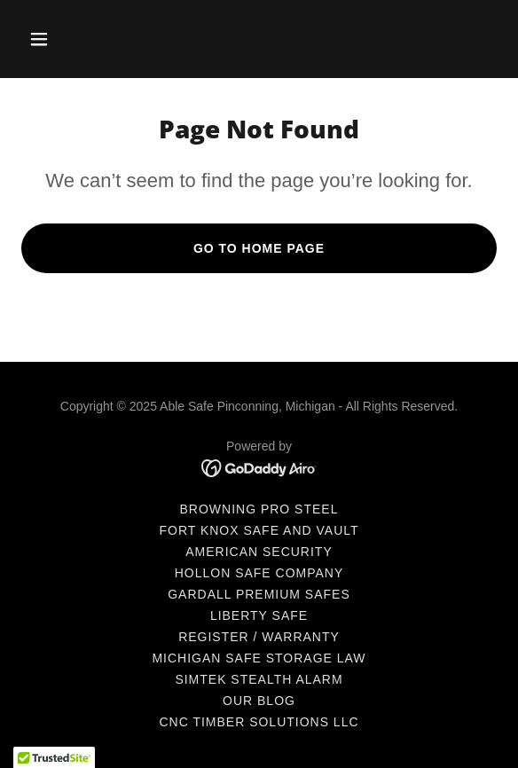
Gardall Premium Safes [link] (259, 594)
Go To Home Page (259, 248)
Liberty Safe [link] (259, 615)
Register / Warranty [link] (259, 637)
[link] (259, 466)
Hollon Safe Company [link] (259, 573)
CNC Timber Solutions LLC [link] (258, 722)
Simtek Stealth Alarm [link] (258, 679)
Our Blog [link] (259, 701)
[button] (56, 39)
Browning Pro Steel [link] (259, 509)
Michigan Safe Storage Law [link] (258, 658)
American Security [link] (258, 552)
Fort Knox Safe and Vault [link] (258, 530)
